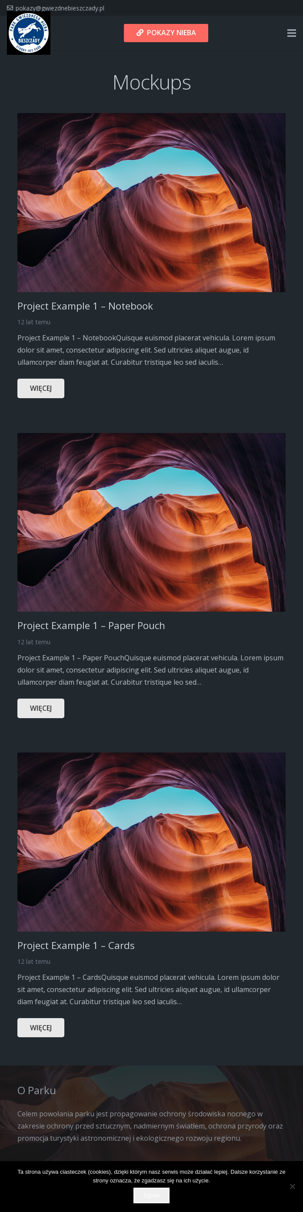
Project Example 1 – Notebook (85, 306)
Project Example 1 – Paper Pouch (91, 625)
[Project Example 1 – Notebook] (151, 119)
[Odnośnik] (28, 33)
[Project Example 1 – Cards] (151, 758)
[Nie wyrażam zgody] (292, 1186)
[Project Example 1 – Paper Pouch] (151, 439)
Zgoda (151, 1195)
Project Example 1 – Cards (76, 945)
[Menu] (292, 33)
